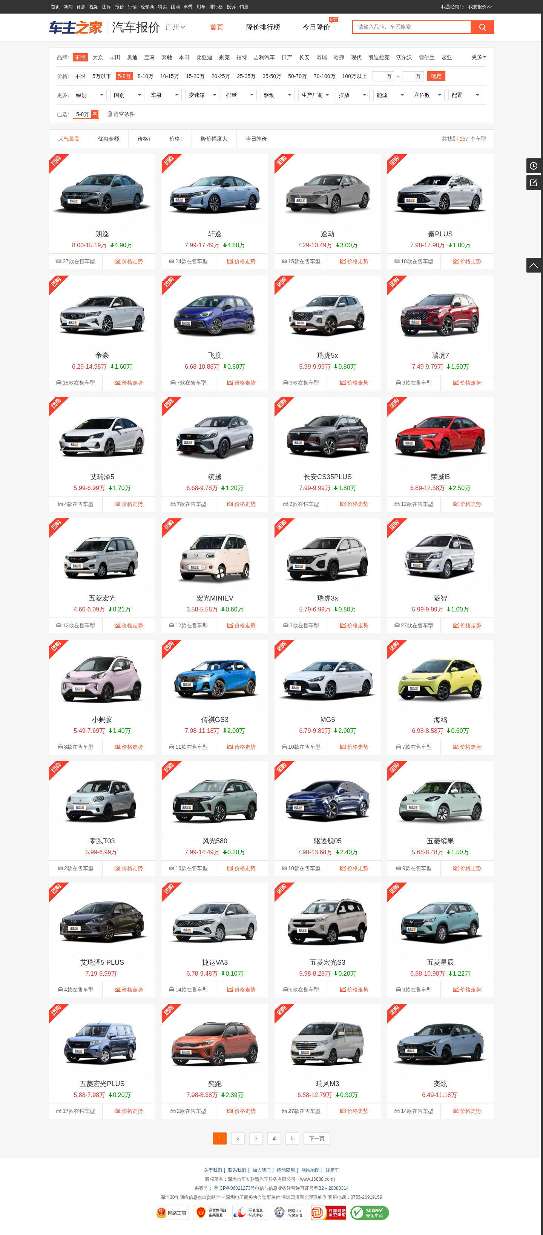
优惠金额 (108, 139)
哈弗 (339, 57)
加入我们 (262, 1170)
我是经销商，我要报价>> (466, 6)
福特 (241, 57)
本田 (184, 57)
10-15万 (169, 76)
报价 (119, 6)
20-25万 (221, 76)
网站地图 (310, 1170)
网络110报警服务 (289, 1213)
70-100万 (325, 76)
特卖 (162, 6)
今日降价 (316, 27)
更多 (479, 57)
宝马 (149, 57)
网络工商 (171, 1213)
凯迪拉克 (379, 57)
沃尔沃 (404, 57)
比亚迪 (204, 57)
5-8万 (124, 76)
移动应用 (286, 1170)
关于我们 (213, 1170)
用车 (201, 6)
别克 (224, 57)
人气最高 (69, 139)
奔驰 (167, 57)
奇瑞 (321, 57)
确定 (436, 76)
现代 (356, 57)
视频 (93, 6)
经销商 (147, 6)
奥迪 (132, 57)
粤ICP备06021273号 (234, 1188)
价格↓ (176, 139)
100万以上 (354, 76)
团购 (175, 6)
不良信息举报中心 (249, 1213)
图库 (106, 6)
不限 (80, 57)
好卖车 (332, 1170)
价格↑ (144, 139)
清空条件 (121, 114)
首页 (55, 6)
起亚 (447, 57)
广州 (172, 27)
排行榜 (216, 6)
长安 (304, 57)
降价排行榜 (263, 27)
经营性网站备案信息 (210, 1213)
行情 (132, 6)
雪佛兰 (427, 57)
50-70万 (297, 76)
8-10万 (145, 76)
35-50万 (271, 76)
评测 (81, 6)
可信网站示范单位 (328, 1213)
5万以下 (101, 76)
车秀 (188, 6)
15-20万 (195, 76)
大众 (97, 57)
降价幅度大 (214, 139)
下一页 (317, 1138)
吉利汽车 (264, 57)
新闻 (68, 6)
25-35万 (246, 76)
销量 (243, 6)
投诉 (231, 6)
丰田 (115, 57)
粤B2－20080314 (331, 1188)
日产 (287, 57)
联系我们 (237, 1170)
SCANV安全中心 (369, 1213)
